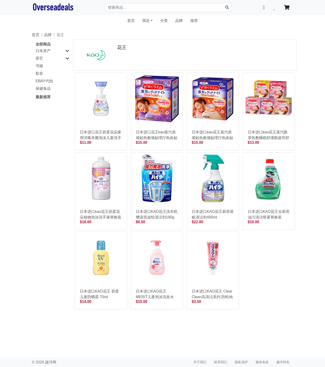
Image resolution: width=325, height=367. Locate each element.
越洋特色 (282, 362)
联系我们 (220, 362)
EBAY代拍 (44, 81)
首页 (132, 20)
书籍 (39, 66)
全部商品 (43, 44)
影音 (39, 73)
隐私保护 (241, 362)
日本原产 (43, 51)
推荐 (194, 21)
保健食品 (43, 89)
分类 (164, 21)
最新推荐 (43, 97)
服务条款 (262, 362)
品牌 (179, 21)
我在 (146, 21)
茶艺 (39, 58)
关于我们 (200, 362)
